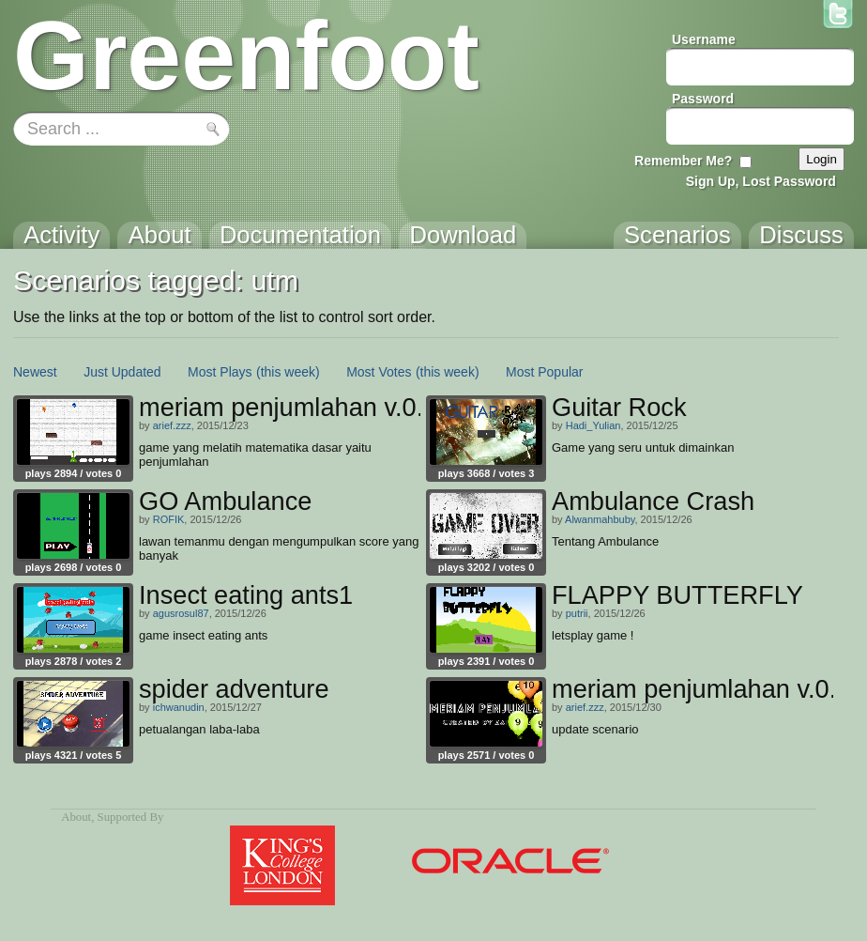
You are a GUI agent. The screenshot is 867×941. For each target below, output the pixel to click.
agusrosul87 (181, 613)
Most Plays (219, 371)
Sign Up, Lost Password (761, 181)
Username (704, 39)
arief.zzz (172, 425)
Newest (35, 371)
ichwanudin (179, 707)
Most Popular (544, 371)
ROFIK (169, 519)
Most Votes (378, 371)
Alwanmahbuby (599, 519)
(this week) (288, 371)
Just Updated (122, 371)
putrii (577, 613)
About (76, 817)
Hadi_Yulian (593, 425)
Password (703, 98)
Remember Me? (683, 160)
